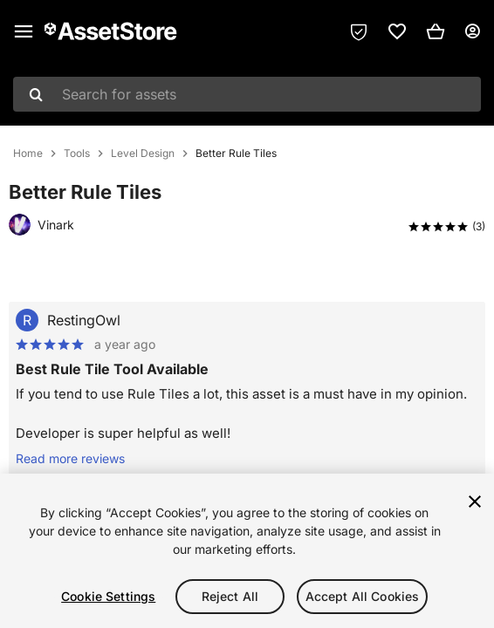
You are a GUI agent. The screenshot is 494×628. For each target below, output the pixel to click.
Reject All (230, 596)
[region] (247, 551)
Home (28, 153)
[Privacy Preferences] (358, 31)
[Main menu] (23, 31)
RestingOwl (83, 320)
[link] (397, 31)
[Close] (474, 501)
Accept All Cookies (362, 596)
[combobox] (247, 94)
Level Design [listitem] (143, 153)
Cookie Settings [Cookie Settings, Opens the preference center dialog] (108, 596)
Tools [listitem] (77, 153)
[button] (435, 31)
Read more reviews (70, 458)
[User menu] (472, 31)
